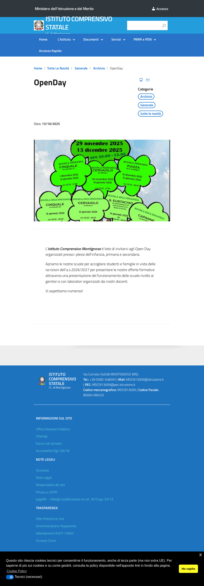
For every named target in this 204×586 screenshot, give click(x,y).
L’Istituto (64, 39)
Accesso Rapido (50, 50)
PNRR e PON (143, 39)
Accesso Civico (46, 540)
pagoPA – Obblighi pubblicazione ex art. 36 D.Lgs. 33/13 (74, 499)
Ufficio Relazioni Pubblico (53, 429)
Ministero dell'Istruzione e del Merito (64, 8)
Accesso (159, 8)
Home (43, 39)
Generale (81, 68)
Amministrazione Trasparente (56, 525)
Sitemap (41, 436)
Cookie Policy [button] (17, 571)
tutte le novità (58, 68)
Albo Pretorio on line (50, 518)
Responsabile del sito (50, 484)
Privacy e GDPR (46, 492)
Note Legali (44, 477)
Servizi (116, 39)
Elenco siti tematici (49, 443)
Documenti (91, 39)
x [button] (200, 554)
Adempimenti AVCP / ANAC (55, 533)
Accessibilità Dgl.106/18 (52, 450)
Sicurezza (42, 470)
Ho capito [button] (188, 568)
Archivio (99, 68)
